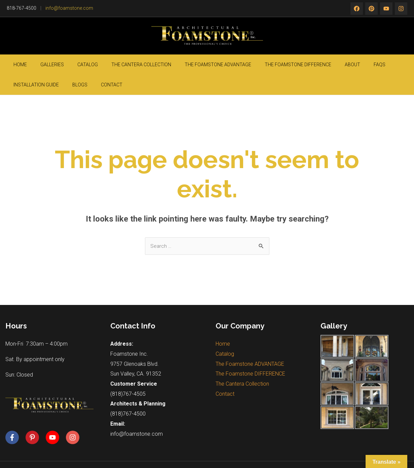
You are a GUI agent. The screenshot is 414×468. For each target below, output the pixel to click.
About (289, 64)
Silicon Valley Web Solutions (326, 455)
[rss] (401, 8)
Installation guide (338, 64)
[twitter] (371, 8)
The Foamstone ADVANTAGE (174, 64)
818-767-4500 (21, 8)
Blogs (371, 64)
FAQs (306, 64)
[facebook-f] (14, 417)
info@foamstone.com (69, 8)
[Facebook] (356, 8)
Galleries (39, 64)
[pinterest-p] (35, 417)
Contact (393, 64)
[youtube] (55, 417)
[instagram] (386, 8)
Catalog (64, 64)
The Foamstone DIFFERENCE (244, 64)
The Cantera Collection (108, 64)
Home (17, 64)
